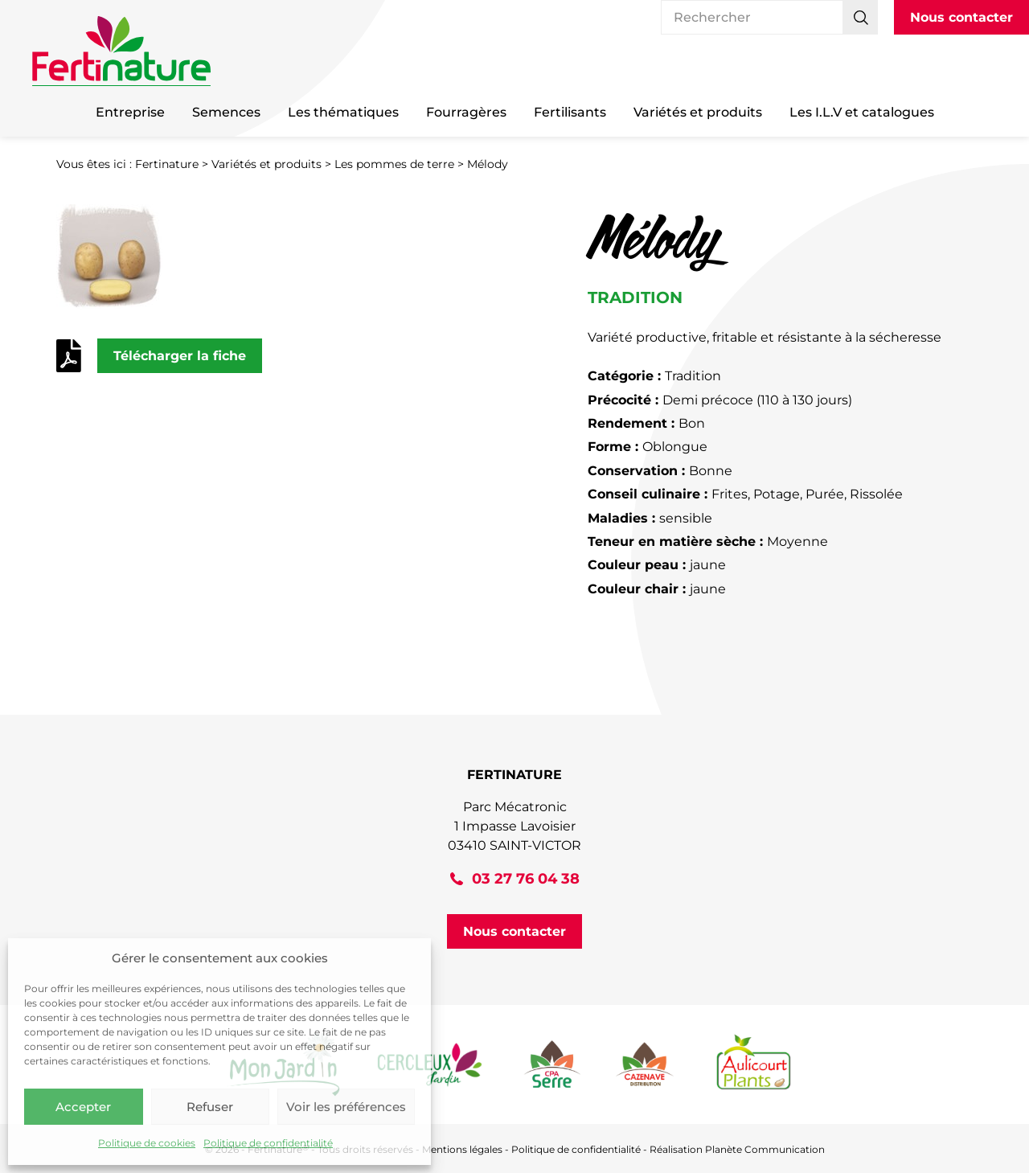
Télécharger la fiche (179, 355)
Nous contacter (961, 17)
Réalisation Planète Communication (737, 1149)
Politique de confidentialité (268, 1143)
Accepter (83, 1106)
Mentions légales (462, 1149)
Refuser (210, 1106)
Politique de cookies (146, 1143)
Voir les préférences (346, 1106)
